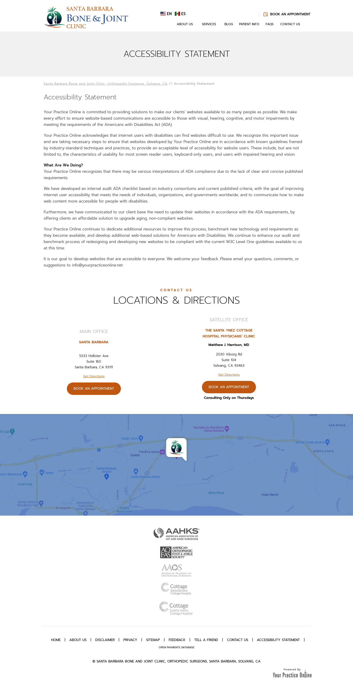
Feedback (177, 639)
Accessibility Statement (278, 639)
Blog (228, 24)
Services (209, 24)
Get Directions (94, 376)
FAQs (270, 24)
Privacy (130, 639)
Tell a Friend (206, 639)
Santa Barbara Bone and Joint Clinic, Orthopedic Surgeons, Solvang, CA (105, 83)
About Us (185, 24)
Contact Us (290, 24)
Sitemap (153, 639)
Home (167, 24)
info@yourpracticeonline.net (97, 265)
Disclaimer (105, 639)
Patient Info (249, 24)
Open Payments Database (177, 647)
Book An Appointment (290, 14)
